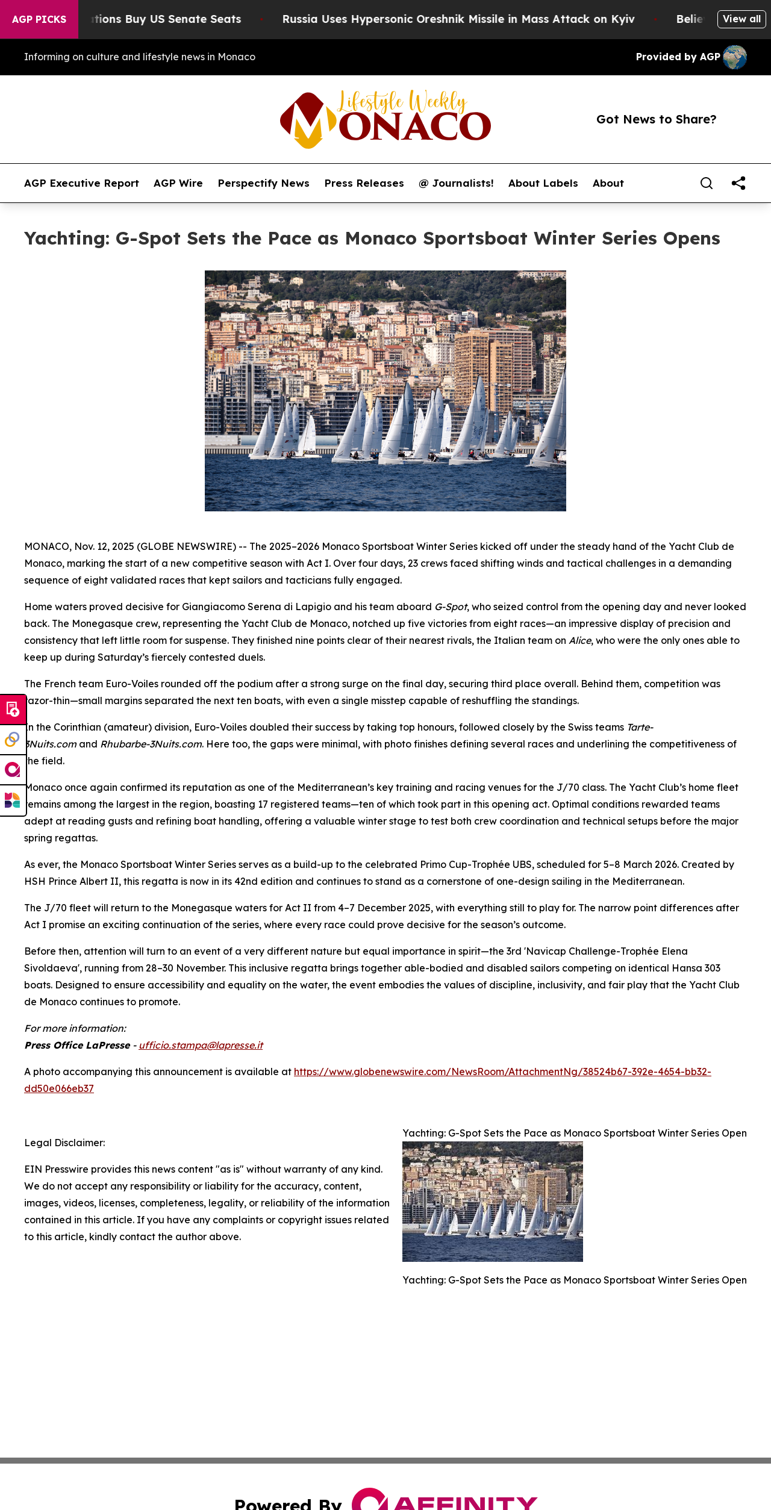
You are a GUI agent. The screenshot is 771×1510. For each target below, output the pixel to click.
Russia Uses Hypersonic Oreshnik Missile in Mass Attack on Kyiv (466, 19)
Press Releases (364, 183)
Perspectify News (263, 183)
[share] (738, 183)
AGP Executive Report (81, 183)
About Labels (543, 183)
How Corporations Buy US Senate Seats (138, 19)
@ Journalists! (456, 183)
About (608, 183)
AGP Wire (178, 183)
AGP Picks (39, 19)
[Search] (706, 183)
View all (742, 19)
